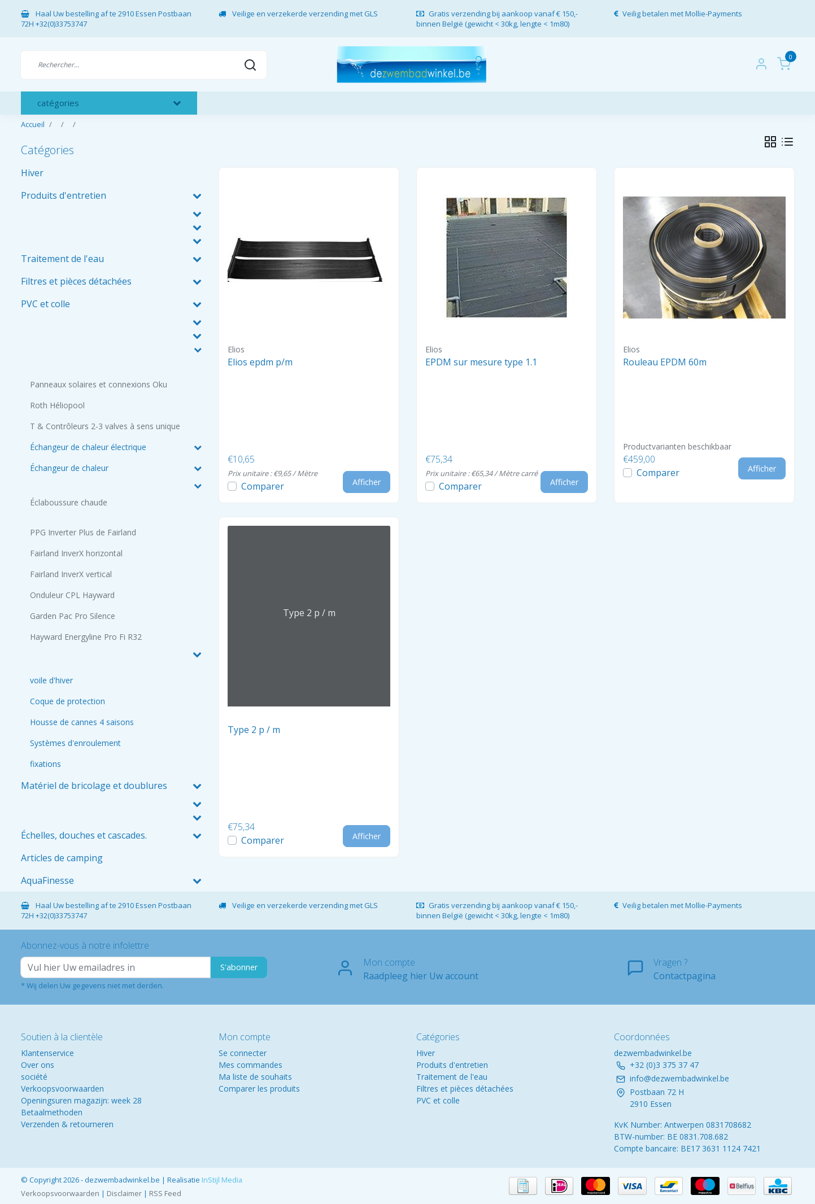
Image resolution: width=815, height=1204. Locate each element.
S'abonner (239, 967)
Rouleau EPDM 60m (665, 362)
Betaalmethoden (51, 1112)
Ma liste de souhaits (255, 1076)
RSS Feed (165, 1193)
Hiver (425, 1053)
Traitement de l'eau (451, 1076)
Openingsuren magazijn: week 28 (81, 1100)
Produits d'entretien (452, 1064)
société (34, 1076)
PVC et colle (438, 1100)
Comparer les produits (259, 1088)
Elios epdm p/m (260, 362)
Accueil (33, 124)
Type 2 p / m (254, 729)
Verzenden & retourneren (67, 1124)
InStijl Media (221, 1180)
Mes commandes (250, 1064)
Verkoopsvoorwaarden (62, 1088)
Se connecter (243, 1053)
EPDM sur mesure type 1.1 (481, 362)
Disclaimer (124, 1193)
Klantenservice (47, 1053)
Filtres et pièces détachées (464, 1088)
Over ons (37, 1064)
